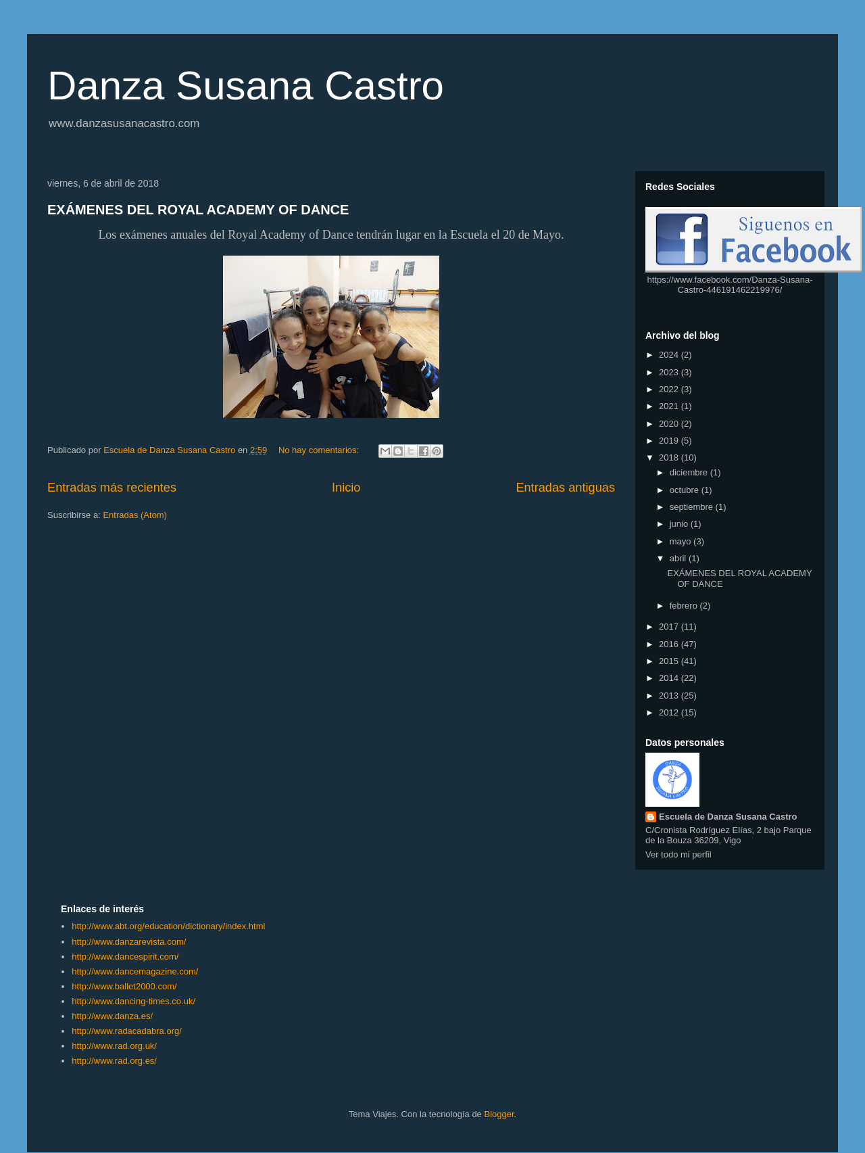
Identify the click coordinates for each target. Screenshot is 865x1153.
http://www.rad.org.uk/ (114, 1046)
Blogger (499, 1114)
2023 (670, 372)
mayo (681, 541)
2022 (670, 389)
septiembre (693, 507)
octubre (685, 490)
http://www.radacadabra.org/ (127, 1031)
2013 (670, 695)
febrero (685, 606)
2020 (670, 424)
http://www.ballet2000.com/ (124, 986)
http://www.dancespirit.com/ (125, 956)
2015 (670, 661)
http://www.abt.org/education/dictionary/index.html (168, 926)
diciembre (690, 472)
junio (680, 524)
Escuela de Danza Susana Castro (728, 816)
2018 (670, 457)
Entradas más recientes (111, 487)
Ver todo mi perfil (678, 854)
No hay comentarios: (320, 450)
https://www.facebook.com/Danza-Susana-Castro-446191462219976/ (730, 285)
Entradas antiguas (565, 487)
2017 (670, 626)
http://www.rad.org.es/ (114, 1061)
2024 (670, 355)
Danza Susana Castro (245, 85)
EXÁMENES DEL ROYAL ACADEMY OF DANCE (198, 209)
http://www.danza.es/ (112, 1016)
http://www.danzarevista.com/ (129, 942)
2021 (670, 406)
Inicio (346, 487)
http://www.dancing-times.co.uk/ (133, 1001)
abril (679, 558)
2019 (670, 441)
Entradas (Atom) (135, 515)
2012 (670, 712)
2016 (670, 644)
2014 (670, 678)
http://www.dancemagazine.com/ (135, 971)
